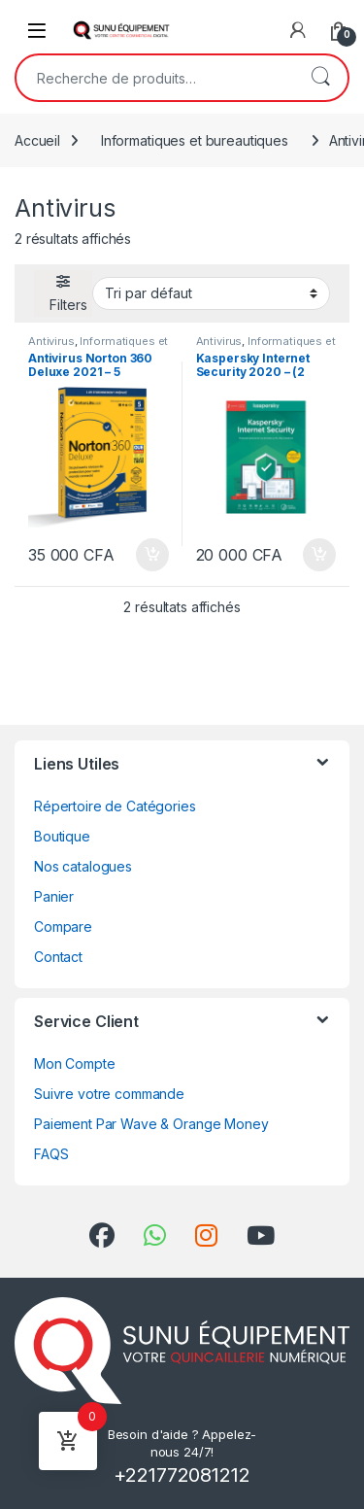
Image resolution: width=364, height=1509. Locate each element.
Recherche (320, 77)
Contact (58, 956)
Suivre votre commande (109, 1093)
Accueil (37, 140)
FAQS (51, 1154)
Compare (63, 926)
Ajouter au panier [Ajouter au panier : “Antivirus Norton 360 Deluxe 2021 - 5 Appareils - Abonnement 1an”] (152, 554)
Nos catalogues (83, 866)
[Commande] (211, 293)
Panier (54, 896)
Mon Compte (75, 1063)
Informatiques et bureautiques (194, 140)
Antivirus (51, 341)
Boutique (62, 836)
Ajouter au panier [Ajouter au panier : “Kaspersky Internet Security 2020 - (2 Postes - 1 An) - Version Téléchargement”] (319, 554)
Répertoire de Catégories (115, 806)
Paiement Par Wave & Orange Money (151, 1123)
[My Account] (298, 30)
